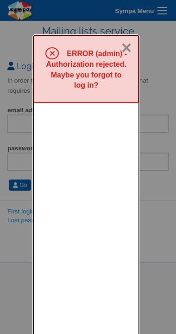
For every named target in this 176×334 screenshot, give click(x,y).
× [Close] (126, 12)
